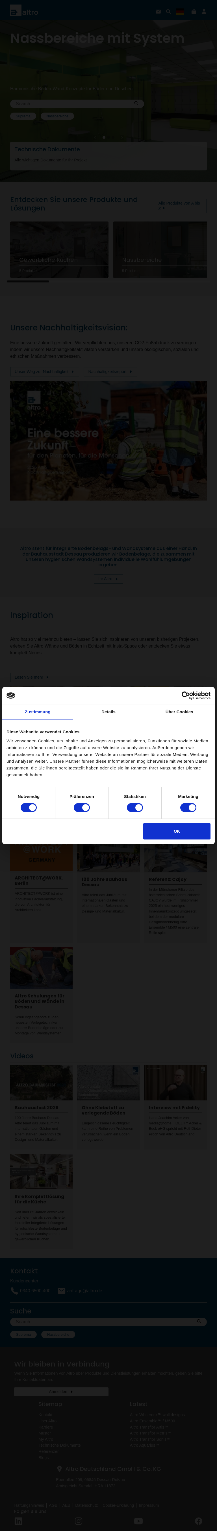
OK (177, 831)
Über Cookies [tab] (179, 711)
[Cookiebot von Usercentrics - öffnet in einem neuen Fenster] (186, 695)
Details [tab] (108, 711)
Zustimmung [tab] (38, 711)
